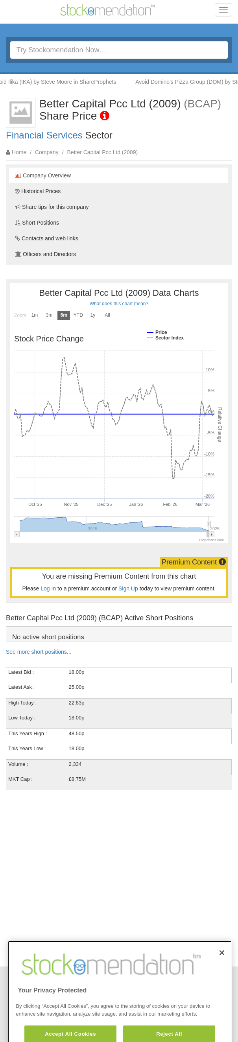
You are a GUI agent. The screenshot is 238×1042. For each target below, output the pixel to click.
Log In (48, 588)
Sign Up (128, 588)
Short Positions (37, 222)
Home (19, 152)
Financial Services (44, 135)
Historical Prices (38, 191)
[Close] (222, 967)
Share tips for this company (52, 207)
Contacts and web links (46, 238)
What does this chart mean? (119, 303)
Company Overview (43, 175)
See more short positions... (39, 652)
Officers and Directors (45, 254)
